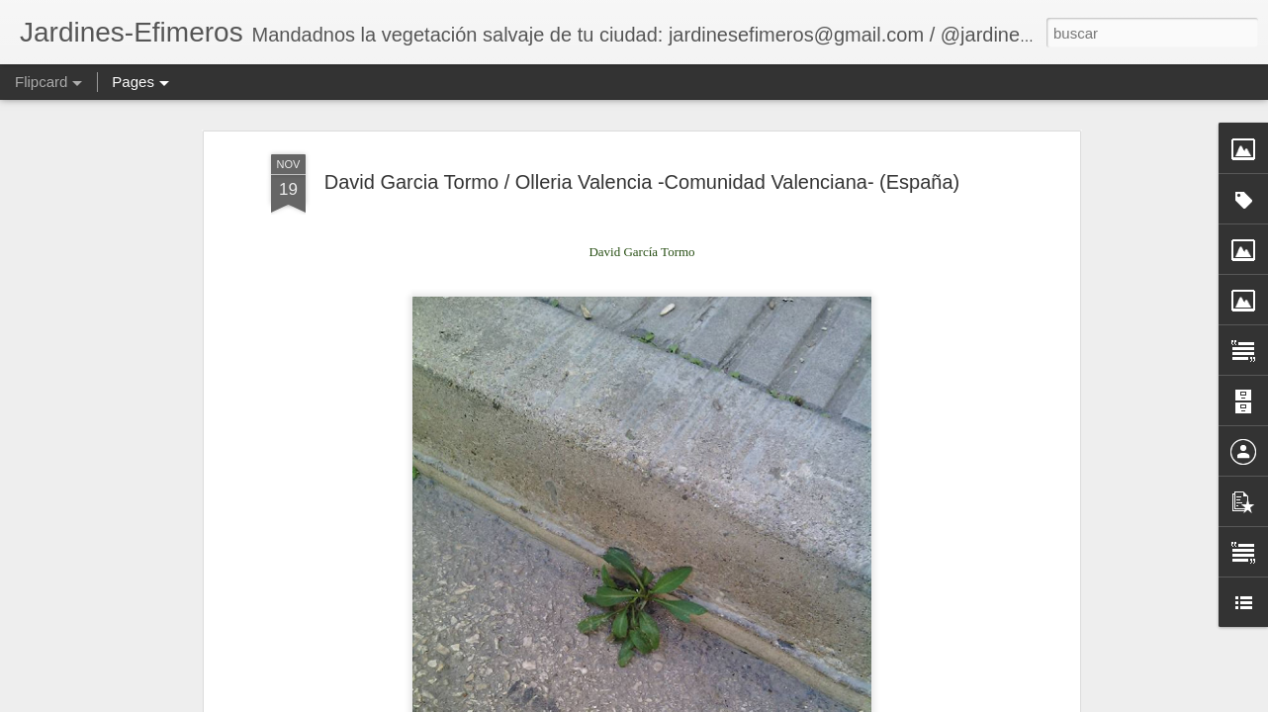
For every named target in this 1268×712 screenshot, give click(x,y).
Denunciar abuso (929, 701)
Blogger (863, 701)
